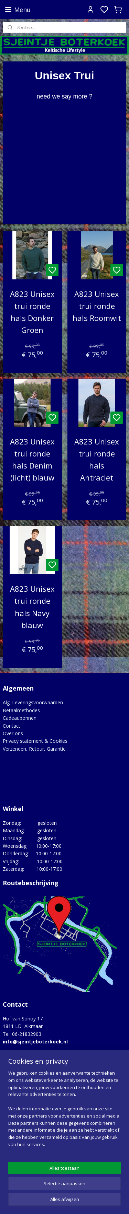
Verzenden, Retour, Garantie (34, 748)
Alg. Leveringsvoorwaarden (33, 702)
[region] (64, 1112)
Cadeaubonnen (19, 718)
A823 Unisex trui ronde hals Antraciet (96, 459)
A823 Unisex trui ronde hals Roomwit (97, 305)
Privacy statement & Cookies (35, 741)
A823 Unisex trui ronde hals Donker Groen (32, 311)
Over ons (13, 733)
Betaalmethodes (21, 710)
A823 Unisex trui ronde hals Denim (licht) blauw (32, 459)
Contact (11, 725)
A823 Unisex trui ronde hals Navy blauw (32, 606)
